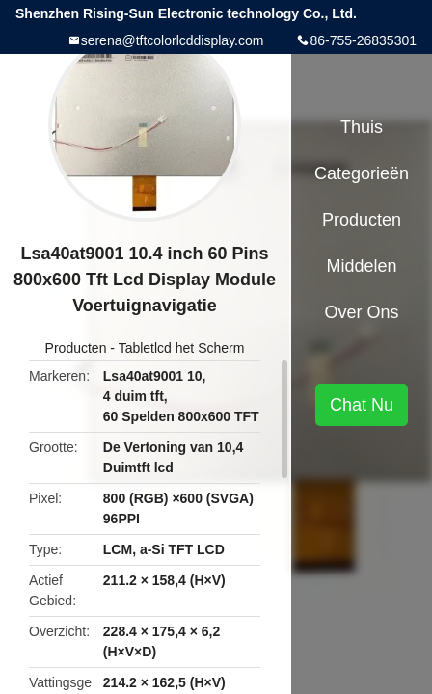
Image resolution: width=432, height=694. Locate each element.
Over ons (361, 312)
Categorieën (361, 173)
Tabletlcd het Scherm (182, 348)
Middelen (361, 266)
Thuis (361, 127)
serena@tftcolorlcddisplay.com (172, 40)
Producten (76, 348)
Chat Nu (361, 404)
